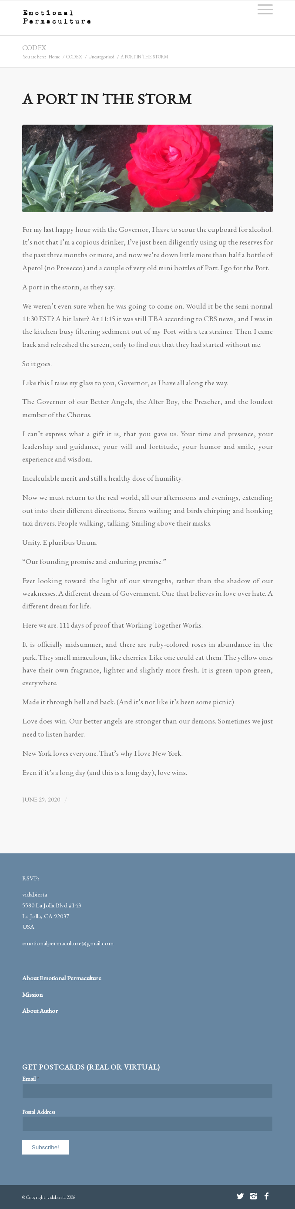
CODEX (34, 47)
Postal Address (38, 1112)
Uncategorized (101, 57)
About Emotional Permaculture (61, 978)
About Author (40, 1010)
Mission (32, 994)
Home (54, 57)
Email (30, 1079)
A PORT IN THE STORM (107, 99)
